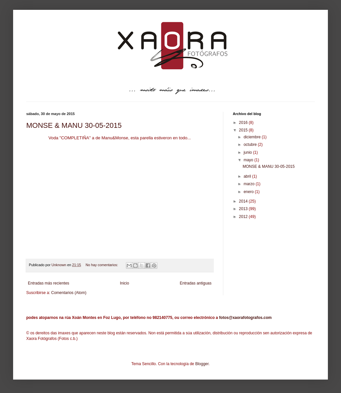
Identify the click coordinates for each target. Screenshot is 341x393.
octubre (251, 144)
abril (248, 176)
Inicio (124, 283)
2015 (244, 130)
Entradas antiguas (195, 283)
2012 (244, 216)
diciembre (253, 137)
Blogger (202, 364)
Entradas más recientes (48, 283)
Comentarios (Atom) (68, 292)
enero (249, 191)
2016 (244, 122)
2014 (244, 201)
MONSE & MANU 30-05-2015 (74, 125)
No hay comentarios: (102, 265)
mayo (249, 160)
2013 (244, 208)
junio (248, 152)
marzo (250, 184)
